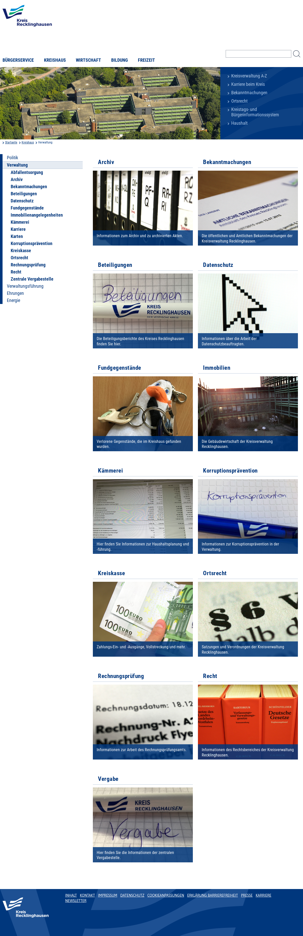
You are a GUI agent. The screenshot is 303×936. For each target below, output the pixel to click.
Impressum (107, 895)
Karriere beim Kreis (248, 84)
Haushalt (239, 123)
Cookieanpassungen (165, 895)
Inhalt (71, 895)
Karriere (18, 229)
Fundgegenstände (27, 208)
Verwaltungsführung (25, 286)
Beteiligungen (24, 193)
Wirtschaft (88, 60)
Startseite (11, 142)
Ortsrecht (239, 101)
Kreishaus (55, 60)
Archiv (17, 179)
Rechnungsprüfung (28, 264)
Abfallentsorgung (27, 172)
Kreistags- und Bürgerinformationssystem (255, 112)
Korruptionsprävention (31, 243)
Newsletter (75, 901)
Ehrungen (15, 293)
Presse (247, 895)
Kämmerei (20, 222)
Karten (17, 236)
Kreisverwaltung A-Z (249, 75)
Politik (12, 157)
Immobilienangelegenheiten (37, 215)
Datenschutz (22, 200)
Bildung (119, 60)
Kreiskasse (21, 250)
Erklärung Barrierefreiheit (212, 895)
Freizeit (146, 60)
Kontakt (87, 895)
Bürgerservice (18, 60)
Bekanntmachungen (249, 92)
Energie (13, 300)
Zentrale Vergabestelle (32, 279)
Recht (16, 272)
